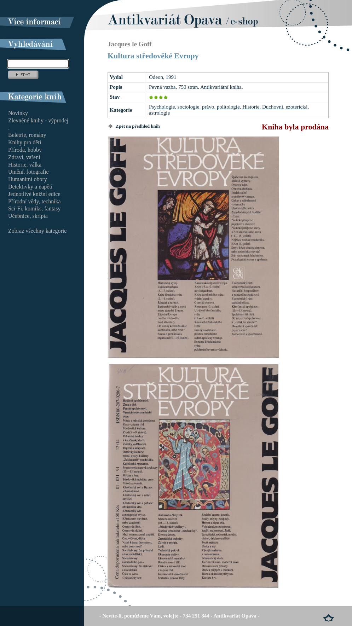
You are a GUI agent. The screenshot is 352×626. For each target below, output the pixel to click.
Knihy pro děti (24, 142)
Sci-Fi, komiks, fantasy (34, 208)
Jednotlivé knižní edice (34, 194)
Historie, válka (24, 165)
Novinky (18, 113)
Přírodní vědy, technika (34, 201)
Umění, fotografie (28, 172)
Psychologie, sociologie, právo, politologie (194, 107)
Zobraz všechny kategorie (37, 231)
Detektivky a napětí (30, 187)
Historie (250, 107)
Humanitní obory (27, 179)
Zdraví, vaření (24, 157)
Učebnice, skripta (28, 216)
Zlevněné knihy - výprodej (38, 120)
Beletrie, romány (27, 135)
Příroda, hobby (25, 150)
